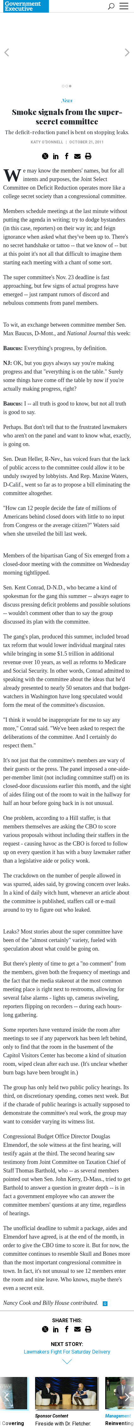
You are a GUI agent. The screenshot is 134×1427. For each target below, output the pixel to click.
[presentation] (6, 1379)
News (67, 70)
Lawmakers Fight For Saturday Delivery (67, 1321)
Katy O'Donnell (47, 112)
